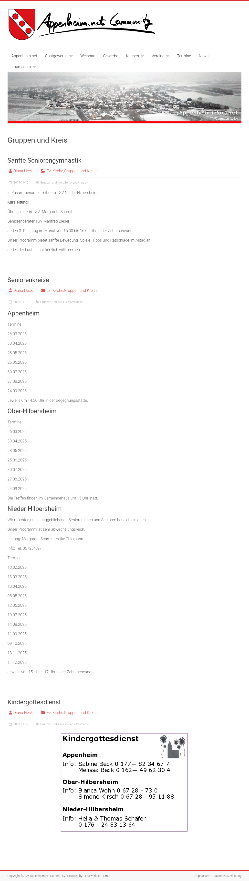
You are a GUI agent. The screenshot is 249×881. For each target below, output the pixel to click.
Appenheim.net (24, 56)
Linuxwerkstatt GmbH (97, 876)
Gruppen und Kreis (52, 182)
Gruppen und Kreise (81, 171)
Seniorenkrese (73, 302)
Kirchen (132, 56)
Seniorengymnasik (76, 182)
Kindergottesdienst (34, 702)
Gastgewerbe (56, 56)
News (203, 56)
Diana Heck (23, 171)
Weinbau (87, 56)
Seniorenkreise (28, 280)
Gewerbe (110, 56)
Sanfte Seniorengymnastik (45, 160)
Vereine (158, 56)
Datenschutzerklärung (227, 876)
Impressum (21, 66)
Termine (184, 56)
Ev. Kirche (55, 171)
